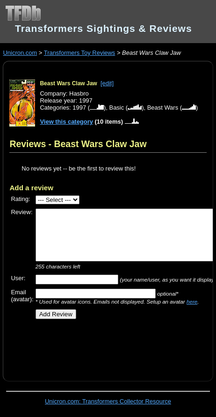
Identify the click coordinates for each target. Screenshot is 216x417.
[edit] (107, 83)
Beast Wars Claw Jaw (68, 83)
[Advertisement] (112, 346)
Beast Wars (162, 107)
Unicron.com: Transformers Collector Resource (108, 401)
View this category (66, 121)
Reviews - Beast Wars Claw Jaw (77, 144)
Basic (116, 107)
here (192, 301)
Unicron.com (20, 52)
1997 (79, 107)
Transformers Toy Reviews (79, 52)
